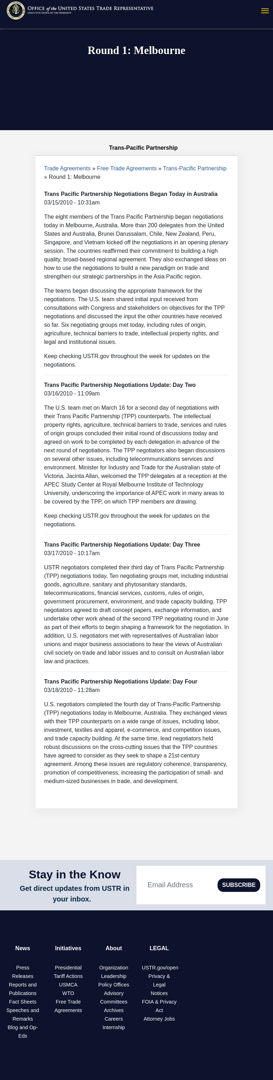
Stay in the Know (75, 874)
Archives (113, 1010)
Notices (159, 993)
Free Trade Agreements (127, 168)
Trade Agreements (67, 168)
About (114, 948)
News (22, 948)
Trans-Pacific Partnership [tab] (136, 147)
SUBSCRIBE (239, 885)
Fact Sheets (23, 1002)
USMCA (68, 985)
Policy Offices (113, 985)
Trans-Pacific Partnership (194, 168)
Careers (114, 1019)
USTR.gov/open (160, 967)
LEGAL (159, 948)
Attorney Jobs (159, 1019)
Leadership (113, 976)
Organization (113, 967)
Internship (113, 1027)
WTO (68, 993)
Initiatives (68, 948)
